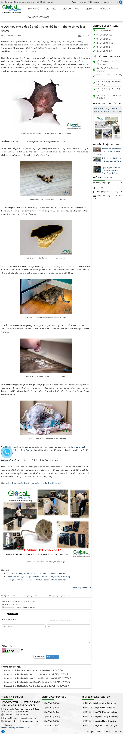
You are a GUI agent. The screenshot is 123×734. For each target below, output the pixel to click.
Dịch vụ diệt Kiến (104, 35)
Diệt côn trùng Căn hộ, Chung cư (107, 69)
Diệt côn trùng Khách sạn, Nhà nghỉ (108, 96)
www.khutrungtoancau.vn (107, 108)
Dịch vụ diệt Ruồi (104, 51)
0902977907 (79, 2)
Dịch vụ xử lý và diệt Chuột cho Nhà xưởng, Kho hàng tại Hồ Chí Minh (30, 678)
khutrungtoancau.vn (81, 587)
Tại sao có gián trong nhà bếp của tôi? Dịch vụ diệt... (107, 161)
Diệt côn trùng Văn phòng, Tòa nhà (109, 76)
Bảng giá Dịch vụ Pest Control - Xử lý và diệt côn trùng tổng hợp (36, 580)
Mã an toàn (7, 646)
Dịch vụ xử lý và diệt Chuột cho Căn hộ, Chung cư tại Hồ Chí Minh (29, 674)
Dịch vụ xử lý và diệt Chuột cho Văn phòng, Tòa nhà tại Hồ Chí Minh (30, 682)
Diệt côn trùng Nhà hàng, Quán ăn (108, 89)
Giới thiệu (51, 9)
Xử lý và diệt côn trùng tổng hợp (107, 62)
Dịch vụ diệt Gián (104, 39)
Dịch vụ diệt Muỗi (104, 31)
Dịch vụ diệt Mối (104, 47)
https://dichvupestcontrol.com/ (15, 728)
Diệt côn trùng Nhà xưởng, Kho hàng (109, 83)
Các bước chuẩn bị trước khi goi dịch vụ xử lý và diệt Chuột (27, 670)
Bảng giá (105, 9)
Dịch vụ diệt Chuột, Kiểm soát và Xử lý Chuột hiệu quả (36, 483)
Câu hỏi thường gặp (38, 17)
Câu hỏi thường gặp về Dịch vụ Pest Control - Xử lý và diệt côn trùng (38, 576)
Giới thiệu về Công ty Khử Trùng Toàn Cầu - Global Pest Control (35, 573)
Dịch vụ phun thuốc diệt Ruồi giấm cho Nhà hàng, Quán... (111, 170)
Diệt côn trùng (71, 9)
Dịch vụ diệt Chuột (105, 43)
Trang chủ (33, 9)
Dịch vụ (90, 9)
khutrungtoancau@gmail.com (103, 2)
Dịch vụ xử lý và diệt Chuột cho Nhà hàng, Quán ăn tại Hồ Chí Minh (29, 686)
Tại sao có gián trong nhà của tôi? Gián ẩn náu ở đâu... (107, 151)
